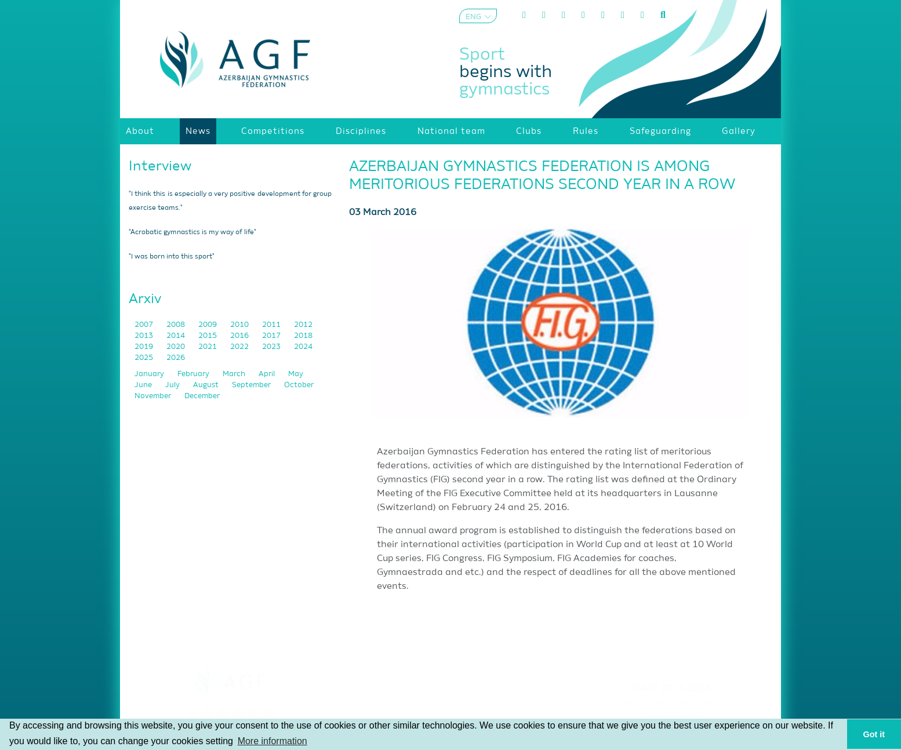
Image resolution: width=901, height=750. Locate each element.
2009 (208, 325)
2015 (208, 336)
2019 (145, 347)
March (235, 374)
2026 (175, 358)
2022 (240, 347)
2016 (240, 336)
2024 (303, 347)
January (150, 374)
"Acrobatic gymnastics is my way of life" (192, 232)
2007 (145, 325)
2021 (208, 347)
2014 (176, 336)
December (202, 396)
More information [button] (272, 741)
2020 (176, 347)
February (194, 374)
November (154, 396)
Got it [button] (874, 734)
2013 (145, 336)
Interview (160, 166)
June (144, 385)
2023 (272, 347)
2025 (145, 358)
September (252, 385)
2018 (303, 336)
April (268, 374)
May (295, 374)
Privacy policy (671, 717)
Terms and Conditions (671, 703)
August (206, 385)
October (299, 385)
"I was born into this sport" (172, 256)
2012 (303, 325)
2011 (272, 325)
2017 (272, 336)
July (173, 385)
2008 (176, 325)
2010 (240, 325)
